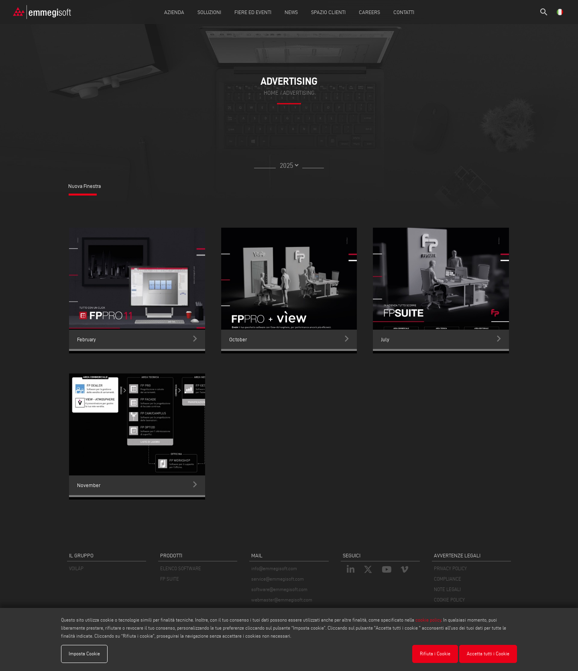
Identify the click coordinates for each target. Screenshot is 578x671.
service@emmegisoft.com (277, 578)
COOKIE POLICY (449, 599)
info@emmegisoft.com (274, 568)
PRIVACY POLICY (450, 568)
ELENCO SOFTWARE (180, 568)
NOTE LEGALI (447, 589)
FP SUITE (169, 578)
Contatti (403, 12)
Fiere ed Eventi (252, 12)
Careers (369, 12)
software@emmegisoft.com (279, 589)
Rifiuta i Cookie (435, 653)
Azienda (174, 12)
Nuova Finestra (84, 186)
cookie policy (428, 619)
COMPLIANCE (447, 578)
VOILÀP (76, 568)
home (271, 93)
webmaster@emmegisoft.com (281, 599)
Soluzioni (209, 12)
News (291, 12)
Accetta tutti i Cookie (488, 653)
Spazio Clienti (328, 12)
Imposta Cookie (84, 653)
